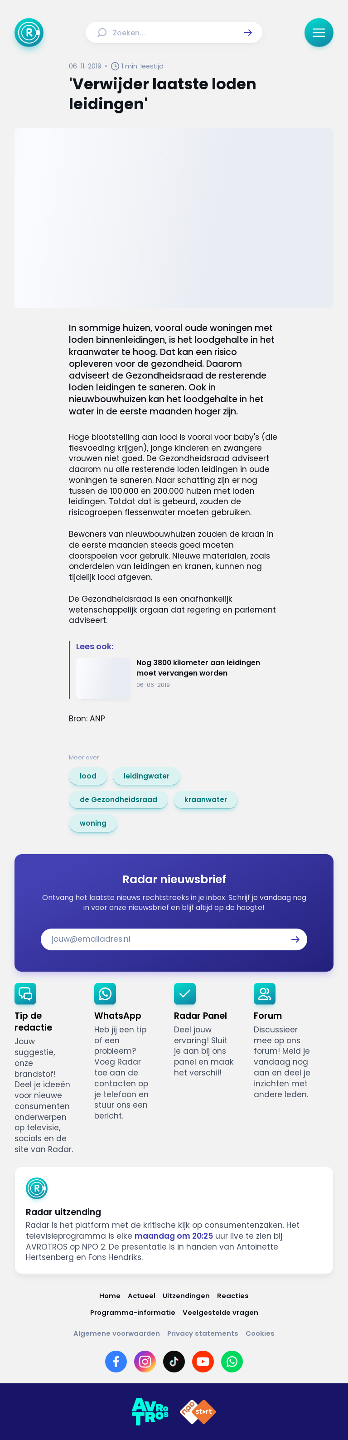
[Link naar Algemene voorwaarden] (116, 1333)
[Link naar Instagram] (145, 1361)
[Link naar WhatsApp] (232, 1361)
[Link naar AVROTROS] (150, 1412)
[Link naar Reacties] (233, 1295)
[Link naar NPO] (198, 1412)
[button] (247, 33)
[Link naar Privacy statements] (202, 1333)
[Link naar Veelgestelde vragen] (220, 1312)
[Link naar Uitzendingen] (186, 1295)
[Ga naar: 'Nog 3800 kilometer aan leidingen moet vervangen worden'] (177, 678)
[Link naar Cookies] (260, 1333)
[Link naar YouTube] (203, 1361)
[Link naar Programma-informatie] (132, 1312)
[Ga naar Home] (29, 32)
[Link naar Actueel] (141, 1295)
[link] (88, 776)
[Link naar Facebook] (116, 1361)
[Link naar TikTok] (174, 1361)
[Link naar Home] (110, 1295)
